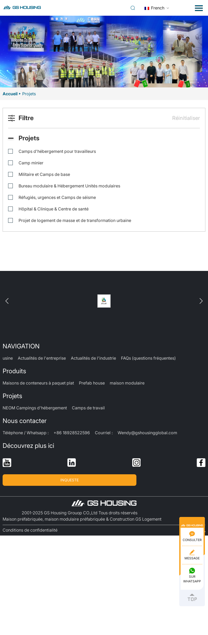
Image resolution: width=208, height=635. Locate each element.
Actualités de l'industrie (93, 358)
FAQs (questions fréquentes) (148, 358)
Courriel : (104, 432)
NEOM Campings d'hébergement (35, 407)
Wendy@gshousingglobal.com (147, 432)
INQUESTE (69, 480)
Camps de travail (88, 407)
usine (8, 358)
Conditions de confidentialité (30, 530)
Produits (14, 371)
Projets (12, 396)
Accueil (10, 93)
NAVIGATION (21, 346)
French (154, 7)
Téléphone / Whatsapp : (26, 432)
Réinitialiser (186, 118)
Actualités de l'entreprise (42, 358)
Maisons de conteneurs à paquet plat (38, 383)
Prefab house (92, 383)
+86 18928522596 (72, 432)
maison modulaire (127, 383)
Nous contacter (25, 421)
